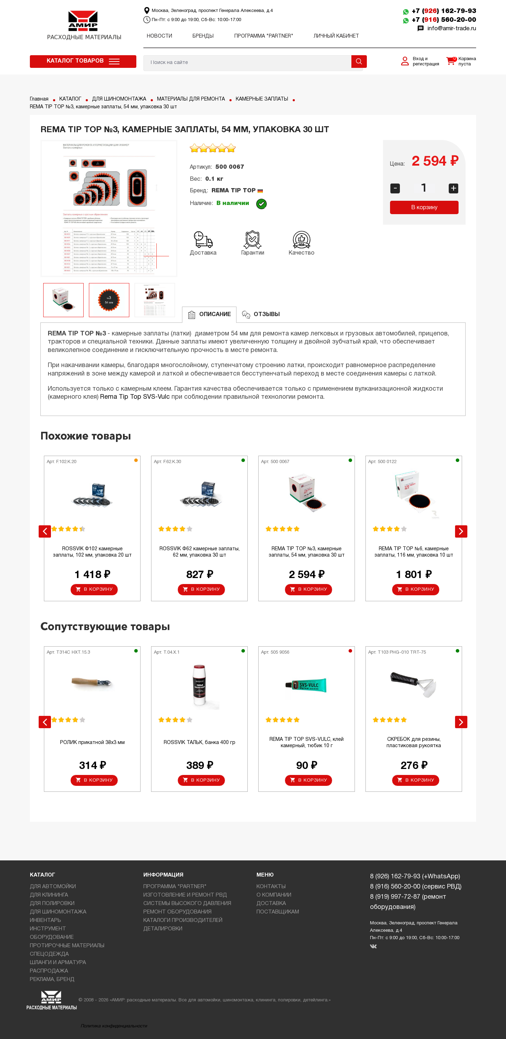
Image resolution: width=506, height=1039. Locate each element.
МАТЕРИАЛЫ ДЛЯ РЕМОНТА (191, 99)
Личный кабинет (336, 36)
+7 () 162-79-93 (444, 11)
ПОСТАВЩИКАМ (278, 912)
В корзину (424, 207)
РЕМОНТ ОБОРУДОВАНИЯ (177, 912)
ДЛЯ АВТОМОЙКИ (53, 886)
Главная (39, 99)
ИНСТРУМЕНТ (48, 928)
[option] (109, 208)
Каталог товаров (75, 61)
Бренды (203, 36)
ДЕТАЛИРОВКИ (162, 928)
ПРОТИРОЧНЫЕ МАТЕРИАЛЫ (67, 945)
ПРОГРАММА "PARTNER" (263, 36)
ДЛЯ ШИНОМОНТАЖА (119, 99)
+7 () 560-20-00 (444, 20)
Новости (159, 36)
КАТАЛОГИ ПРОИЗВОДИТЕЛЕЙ (182, 920)
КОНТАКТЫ (271, 886)
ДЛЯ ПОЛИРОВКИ (52, 903)
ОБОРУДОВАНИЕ (52, 937)
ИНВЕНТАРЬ (45, 920)
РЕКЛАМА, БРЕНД (52, 979)
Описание (209, 315)
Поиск (359, 61)
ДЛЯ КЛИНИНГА (49, 895)
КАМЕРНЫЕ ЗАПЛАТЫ (262, 99)
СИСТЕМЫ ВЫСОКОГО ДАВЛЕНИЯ (187, 903)
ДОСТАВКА (271, 903)
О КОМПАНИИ (274, 895)
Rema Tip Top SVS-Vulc (135, 397)
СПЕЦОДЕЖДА (49, 954)
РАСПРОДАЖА (49, 971)
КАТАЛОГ (70, 99)
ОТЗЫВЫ (261, 315)
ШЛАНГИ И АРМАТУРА (58, 962)
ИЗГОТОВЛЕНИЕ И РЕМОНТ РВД (185, 895)
